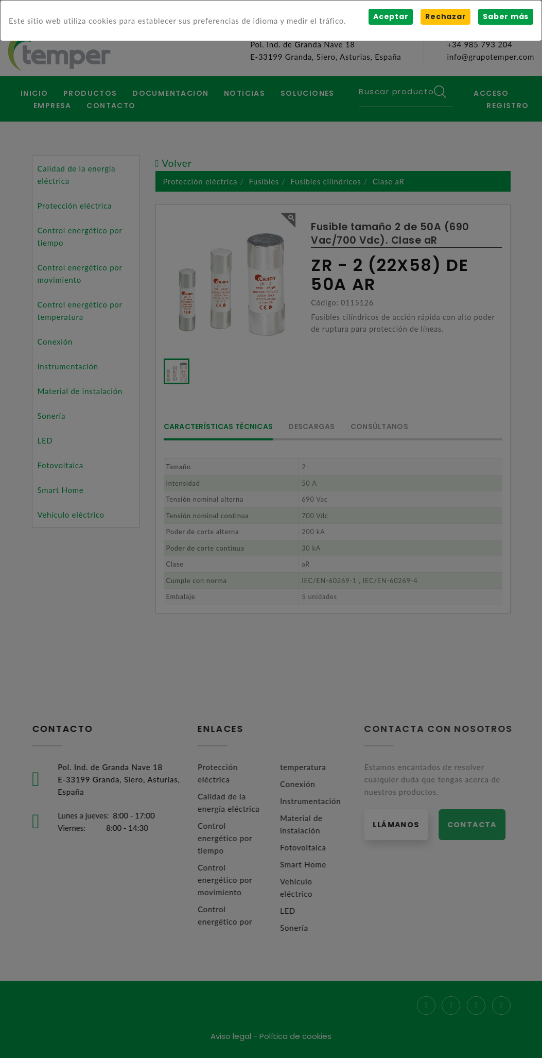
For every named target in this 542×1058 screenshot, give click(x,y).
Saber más (506, 16)
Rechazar (445, 16)
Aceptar (390, 16)
